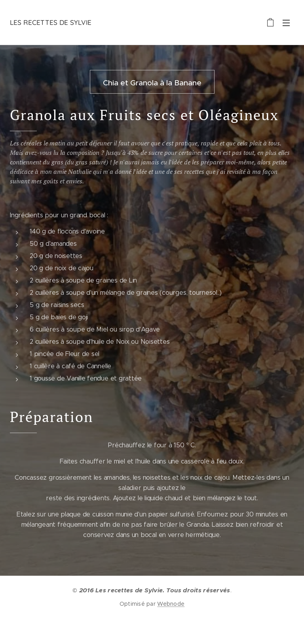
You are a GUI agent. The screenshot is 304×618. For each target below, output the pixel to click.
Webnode (170, 603)
